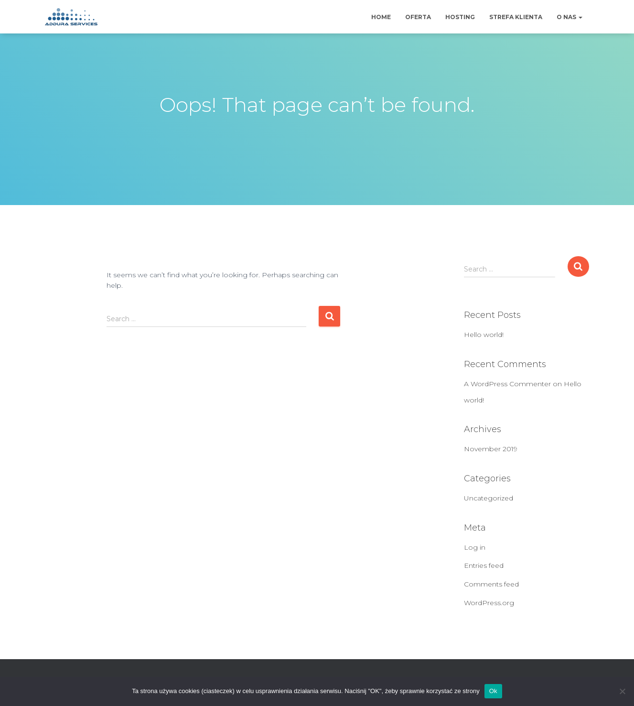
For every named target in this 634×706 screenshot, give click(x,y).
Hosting (460, 17)
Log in (474, 547)
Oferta (418, 17)
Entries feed (484, 565)
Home (381, 17)
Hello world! (484, 334)
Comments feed (491, 584)
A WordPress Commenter (507, 384)
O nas (569, 17)
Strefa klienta (515, 17)
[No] (622, 691)
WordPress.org (489, 602)
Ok (493, 691)
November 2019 (490, 449)
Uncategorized (488, 498)
